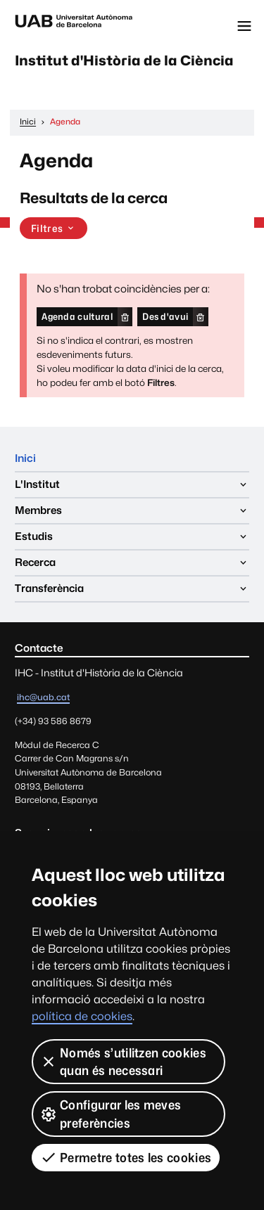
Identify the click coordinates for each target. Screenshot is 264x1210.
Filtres (53, 228)
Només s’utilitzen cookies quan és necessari (123, 1061)
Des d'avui (165, 316)
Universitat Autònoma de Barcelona (74, 26)
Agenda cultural (77, 316)
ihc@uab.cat (43, 697)
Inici (25, 458)
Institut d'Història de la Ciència (124, 60)
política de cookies (82, 1016)
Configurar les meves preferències (110, 1114)
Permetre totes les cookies (125, 1157)
